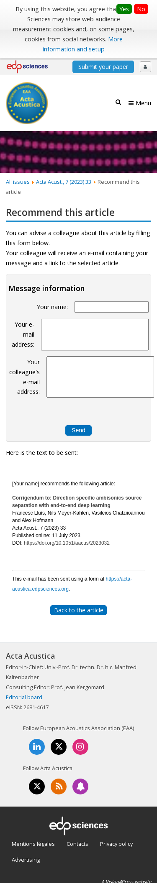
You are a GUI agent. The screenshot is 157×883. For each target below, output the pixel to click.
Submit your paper (103, 67)
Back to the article (78, 610)
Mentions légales (33, 843)
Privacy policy (116, 843)
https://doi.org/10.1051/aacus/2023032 (67, 543)
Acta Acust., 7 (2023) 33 (63, 181)
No (141, 9)
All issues (18, 181)
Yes (124, 9)
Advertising (26, 859)
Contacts (77, 843)
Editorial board (24, 697)
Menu (143, 103)
